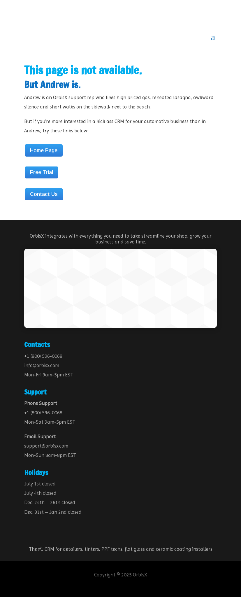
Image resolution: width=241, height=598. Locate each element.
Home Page (43, 151)
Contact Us (44, 195)
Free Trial (41, 173)
